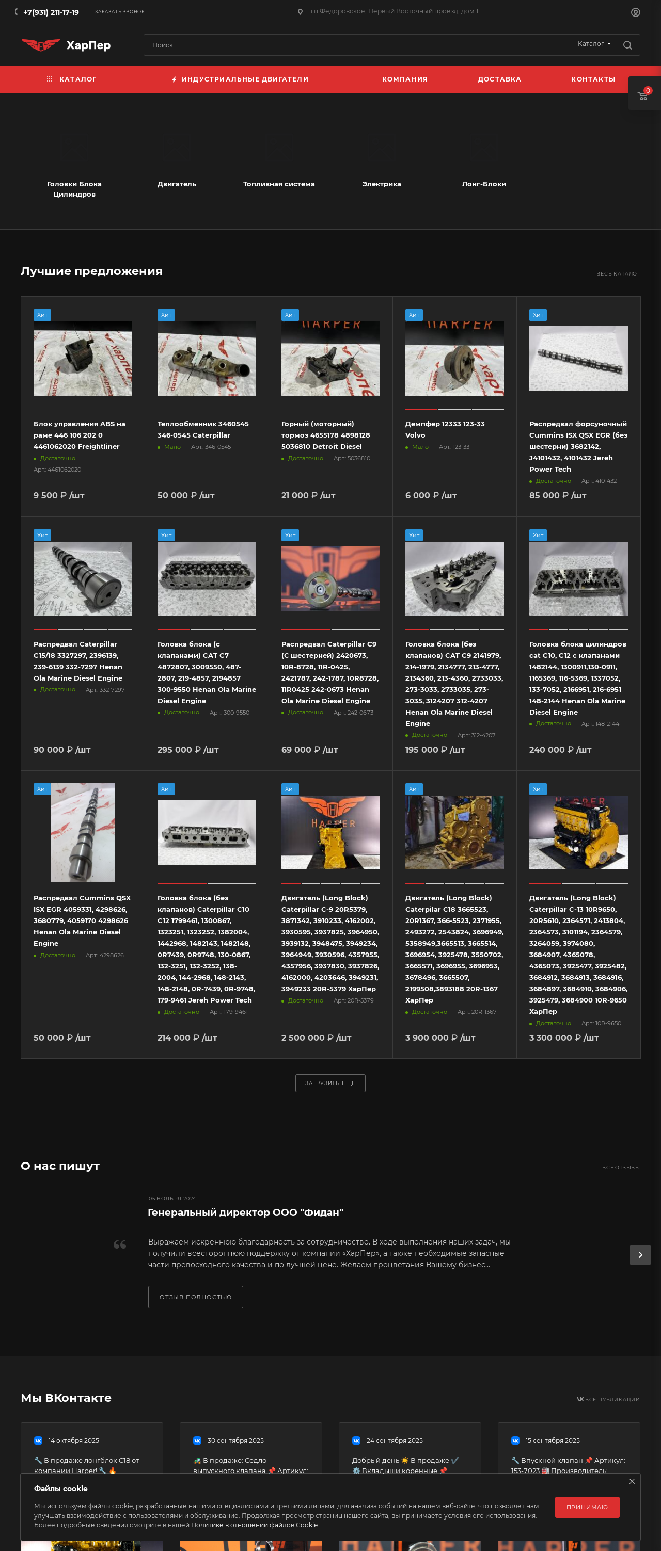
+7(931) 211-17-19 (51, 12)
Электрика (382, 184)
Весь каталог (618, 274)
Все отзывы (621, 1167)
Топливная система (279, 184)
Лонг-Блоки (484, 184)
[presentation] (640, 1255)
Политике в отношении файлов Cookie (254, 1525)
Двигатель (177, 184)
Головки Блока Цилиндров (74, 189)
